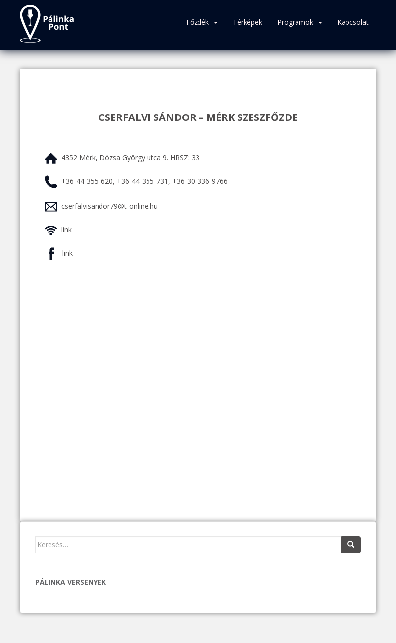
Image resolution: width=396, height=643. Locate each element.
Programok (295, 22)
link (66, 229)
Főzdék (197, 22)
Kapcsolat (353, 22)
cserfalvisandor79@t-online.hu (109, 206)
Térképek (247, 22)
